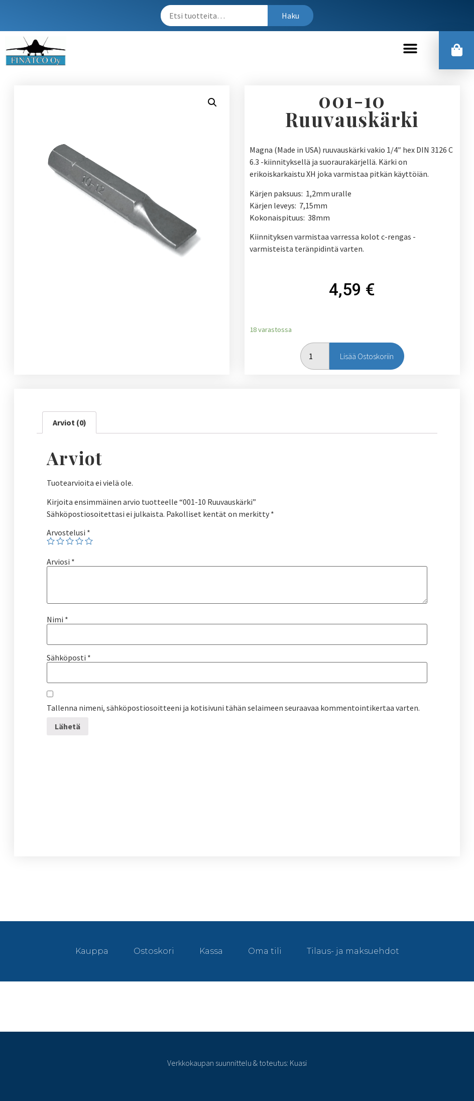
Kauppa (91, 951)
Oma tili (265, 951)
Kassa (211, 951)
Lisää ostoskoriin (367, 356)
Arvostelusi (68, 532)
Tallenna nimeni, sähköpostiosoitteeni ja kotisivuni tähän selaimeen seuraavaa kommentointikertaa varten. (233, 708)
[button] (410, 48)
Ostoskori (154, 951)
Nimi (57, 619)
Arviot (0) (69, 422)
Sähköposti (69, 657)
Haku (290, 16)
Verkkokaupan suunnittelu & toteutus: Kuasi (237, 1063)
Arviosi (61, 562)
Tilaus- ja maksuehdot (353, 951)
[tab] (69, 422)
